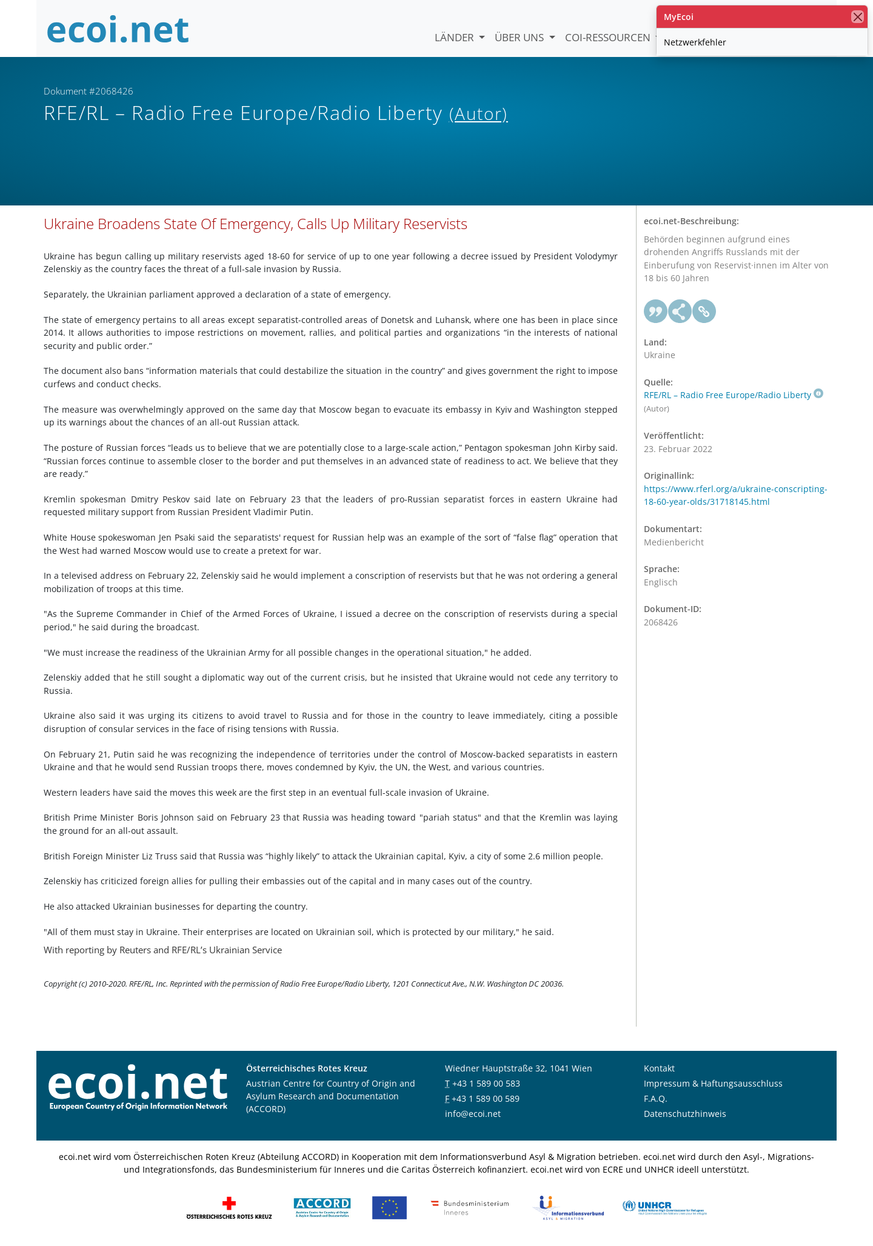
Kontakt (659, 1068)
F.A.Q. (655, 1098)
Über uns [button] (520, 37)
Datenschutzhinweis (685, 1113)
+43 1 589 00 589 (486, 1098)
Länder (456, 37)
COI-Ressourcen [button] (609, 37)
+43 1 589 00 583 (486, 1083)
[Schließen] (857, 16)
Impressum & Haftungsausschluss (713, 1083)
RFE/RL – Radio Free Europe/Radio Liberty (733, 395)
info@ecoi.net (473, 1113)
